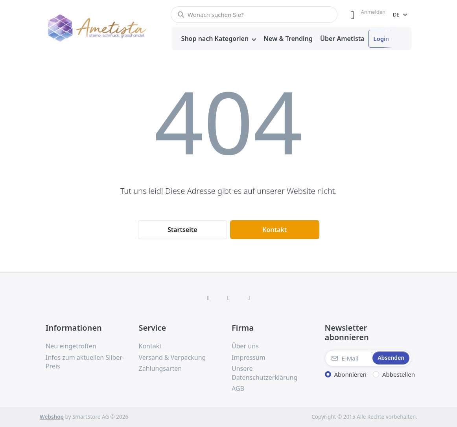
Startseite (182, 229)
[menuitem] (218, 39)
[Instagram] (228, 297)
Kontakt (274, 229)
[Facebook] (208, 297)
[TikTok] (249, 297)
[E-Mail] (348, 358)
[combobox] (254, 14)
